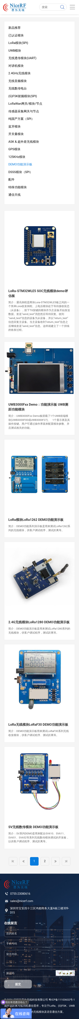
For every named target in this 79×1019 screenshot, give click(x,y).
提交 (18, 984)
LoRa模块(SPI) (18, 43)
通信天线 (14, 195)
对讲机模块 (16, 66)
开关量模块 (16, 134)
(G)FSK (62, 1005)
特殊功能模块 (17, 187)
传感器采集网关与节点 (23, 111)
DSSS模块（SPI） (20, 172)
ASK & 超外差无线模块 (23, 142)
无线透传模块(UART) (22, 58)
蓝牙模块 (14, 126)
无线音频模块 (17, 81)
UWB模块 (14, 50)
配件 (11, 179)
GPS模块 (14, 149)
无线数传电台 (17, 88)
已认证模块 (16, 35)
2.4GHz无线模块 (19, 73)
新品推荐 (14, 28)
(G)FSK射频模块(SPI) (22, 96)
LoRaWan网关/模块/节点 (25, 103)
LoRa (52, 1005)
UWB (72, 1005)
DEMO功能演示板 (20, 164)
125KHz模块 (16, 157)
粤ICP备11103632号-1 (62, 999)
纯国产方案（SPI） (21, 119)
